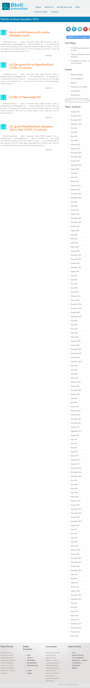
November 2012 (76, 628)
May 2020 (74, 329)
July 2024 (74, 173)
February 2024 (75, 185)
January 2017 (75, 464)
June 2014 (74, 574)
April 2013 (74, 611)
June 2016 (74, 484)
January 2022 (75, 251)
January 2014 (75, 591)
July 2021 (74, 275)
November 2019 (76, 353)
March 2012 (75, 636)
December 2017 (76, 419)
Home (38, 7)
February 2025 (75, 144)
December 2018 (76, 390)
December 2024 (76, 153)
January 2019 (75, 386)
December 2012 (76, 624)
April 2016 (74, 493)
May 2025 (74, 136)
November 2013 (76, 595)
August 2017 (75, 435)
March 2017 (75, 456)
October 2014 (75, 566)
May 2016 (74, 488)
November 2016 (76, 472)
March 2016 (75, 497)
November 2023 (76, 194)
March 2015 (75, 546)
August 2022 (75, 230)
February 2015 (75, 550)
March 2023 (75, 210)
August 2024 (75, 169)
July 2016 (74, 480)
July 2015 (74, 529)
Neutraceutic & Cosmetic (79, 87)
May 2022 (74, 239)
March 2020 (75, 337)
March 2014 (75, 587)
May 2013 (74, 607)
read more (48, 55)
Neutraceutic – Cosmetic (79, 660)
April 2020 (74, 333)
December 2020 (76, 304)
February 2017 (75, 460)
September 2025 (76, 124)
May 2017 (74, 447)
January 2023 (75, 214)
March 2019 (75, 378)
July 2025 (74, 128)
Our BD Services (64, 7)
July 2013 (74, 603)
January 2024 (75, 189)
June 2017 (74, 443)
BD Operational (32, 663)
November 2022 (76, 222)
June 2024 (74, 177)
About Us (48, 7)
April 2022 (74, 243)
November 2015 (76, 513)
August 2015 (75, 525)
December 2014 (76, 558)
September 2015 (76, 521)
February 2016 (75, 501)
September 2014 (76, 570)
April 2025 (74, 140)
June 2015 (74, 533)
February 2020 (75, 341)
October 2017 (75, 427)
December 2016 (76, 468)
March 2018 (75, 407)
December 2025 (76, 116)
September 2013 (76, 599)
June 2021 (74, 280)
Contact (54, 12)
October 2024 (75, 161)
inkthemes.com (79, 686)
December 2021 (76, 255)
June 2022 (74, 235)
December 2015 (76, 509)
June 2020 (74, 325)
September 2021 (76, 267)
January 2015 (75, 554)
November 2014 (76, 562)
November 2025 (76, 120)
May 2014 (74, 579)
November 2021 (76, 259)
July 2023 (74, 202)
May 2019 (74, 370)
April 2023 (74, 206)
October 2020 (75, 312)
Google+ (29, 673)
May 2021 (74, 284)
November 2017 (76, 423)
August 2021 (75, 271)
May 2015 (74, 538)
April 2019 (74, 374)
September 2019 (76, 361)
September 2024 (76, 165)
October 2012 (75, 632)
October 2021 (75, 263)
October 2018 (75, 394)
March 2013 (75, 615)
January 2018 (75, 415)
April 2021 (74, 288)
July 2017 (74, 439)
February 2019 (75, 382)
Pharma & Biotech (77, 74)
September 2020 (76, 316)
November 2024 (76, 157)
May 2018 (74, 402)
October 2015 (75, 517)
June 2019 (74, 366)
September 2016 (76, 476)
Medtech (74, 83)
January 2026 (75, 112)
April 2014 (74, 583)
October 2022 (75, 226)
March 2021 (75, 292)
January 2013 (75, 619)
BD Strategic (31, 660)
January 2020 (75, 345)
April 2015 (74, 542)
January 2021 (75, 300)
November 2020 (76, 308)
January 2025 (75, 149)
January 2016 (75, 505)
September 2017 (76, 431)
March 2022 (75, 247)
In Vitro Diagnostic (77, 79)
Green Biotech (75, 91)
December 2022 (76, 218)
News (74, 652)
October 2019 (75, 357)
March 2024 (75, 181)
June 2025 (74, 132)
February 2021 (75, 296)
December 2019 (76, 349)
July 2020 (74, 321)
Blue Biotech (75, 95)
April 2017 (74, 452)
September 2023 (76, 198)
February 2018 (75, 411)
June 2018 (74, 398)
